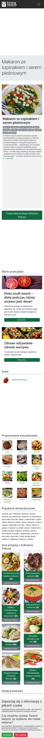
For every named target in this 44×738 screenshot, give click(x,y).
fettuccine (6, 127)
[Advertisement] (22, 32)
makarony (6, 130)
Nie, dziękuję (20, 735)
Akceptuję (7, 735)
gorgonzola (14, 127)
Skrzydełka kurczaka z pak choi (33, 639)
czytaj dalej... (10, 158)
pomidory (14, 130)
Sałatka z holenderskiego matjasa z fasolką (33, 674)
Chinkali (11, 644)
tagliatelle (13, 133)
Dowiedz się (6, 730)
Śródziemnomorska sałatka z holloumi (11, 576)
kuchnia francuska (26, 127)
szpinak (5, 133)
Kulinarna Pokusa (14, 380)
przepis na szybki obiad (26, 130)
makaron (36, 127)
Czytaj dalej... (22, 320)
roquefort (38, 130)
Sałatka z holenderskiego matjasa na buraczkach (11, 611)
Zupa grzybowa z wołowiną (33, 606)
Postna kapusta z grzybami (33, 574)
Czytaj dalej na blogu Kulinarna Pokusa (22, 215)
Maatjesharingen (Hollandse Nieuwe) (11, 676)
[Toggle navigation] (39, 4)
